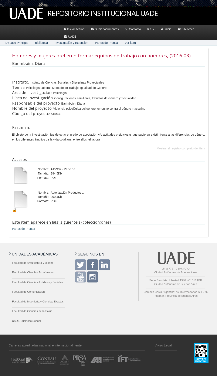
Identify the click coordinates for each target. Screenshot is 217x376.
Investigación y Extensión (71, 42)
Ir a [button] (151, 29)
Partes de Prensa (106, 42)
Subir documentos (105, 29)
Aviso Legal (163, 345)
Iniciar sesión (74, 29)
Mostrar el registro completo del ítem (181, 148)
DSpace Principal (17, 42)
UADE (70, 36)
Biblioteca (186, 29)
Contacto (133, 29)
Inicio (166, 29)
